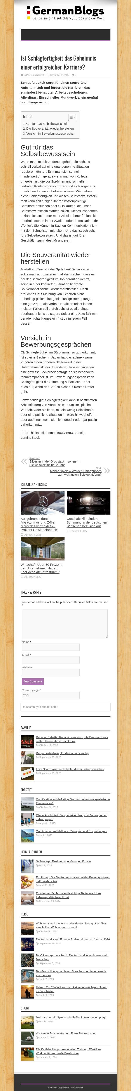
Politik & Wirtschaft (35, 75)
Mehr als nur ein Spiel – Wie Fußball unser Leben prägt (71, 1017)
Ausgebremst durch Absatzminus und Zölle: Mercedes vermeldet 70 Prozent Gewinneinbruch (39, 524)
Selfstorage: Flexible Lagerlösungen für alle (63, 861)
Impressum (64, 1087)
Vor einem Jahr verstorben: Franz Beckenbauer (66, 1033)
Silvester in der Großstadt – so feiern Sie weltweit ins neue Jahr (56, 462)
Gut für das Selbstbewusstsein (47, 123)
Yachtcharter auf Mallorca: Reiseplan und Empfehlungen (71, 831)
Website (27, 667)
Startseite (52, 1087)
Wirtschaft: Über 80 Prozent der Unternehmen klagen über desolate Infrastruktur (41, 568)
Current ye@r (31, 690)
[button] (70, 117)
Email (25, 654)
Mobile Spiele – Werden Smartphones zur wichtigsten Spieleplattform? (75, 471)
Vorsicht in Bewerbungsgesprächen (50, 133)
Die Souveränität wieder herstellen (50, 128)
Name (26, 642)
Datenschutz (77, 1087)
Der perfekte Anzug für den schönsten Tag (62, 753)
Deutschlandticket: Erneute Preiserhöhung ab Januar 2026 (73, 939)
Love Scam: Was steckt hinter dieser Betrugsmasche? (70, 769)
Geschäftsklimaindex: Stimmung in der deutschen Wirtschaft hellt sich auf (87, 522)
